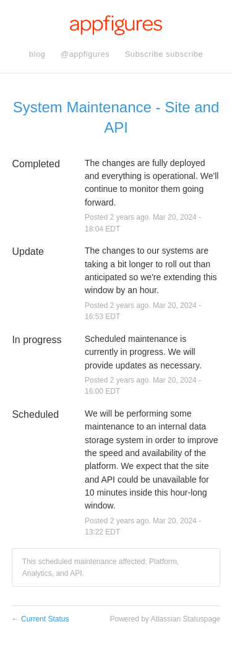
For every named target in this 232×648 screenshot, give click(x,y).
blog (37, 54)
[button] (164, 54)
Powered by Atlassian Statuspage (165, 619)
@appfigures (85, 54)
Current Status (40, 619)
